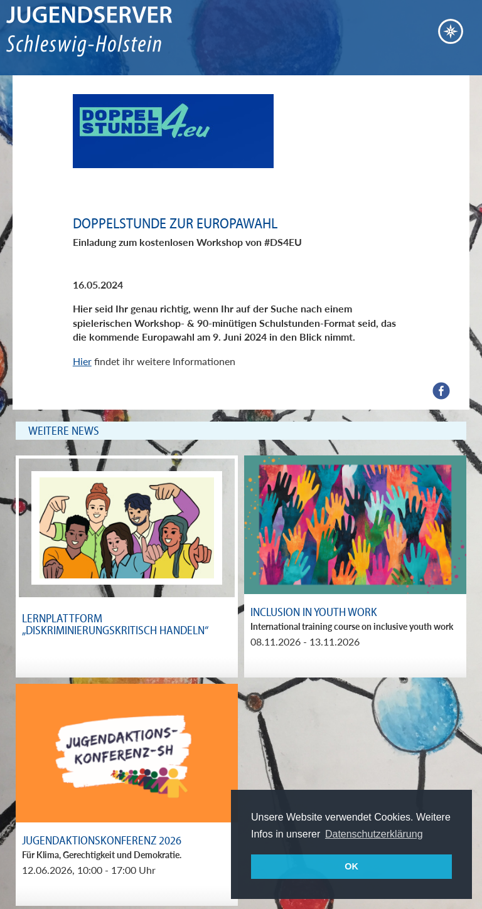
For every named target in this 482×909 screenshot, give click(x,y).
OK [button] (351, 866)
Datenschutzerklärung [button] (374, 834)
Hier (82, 361)
